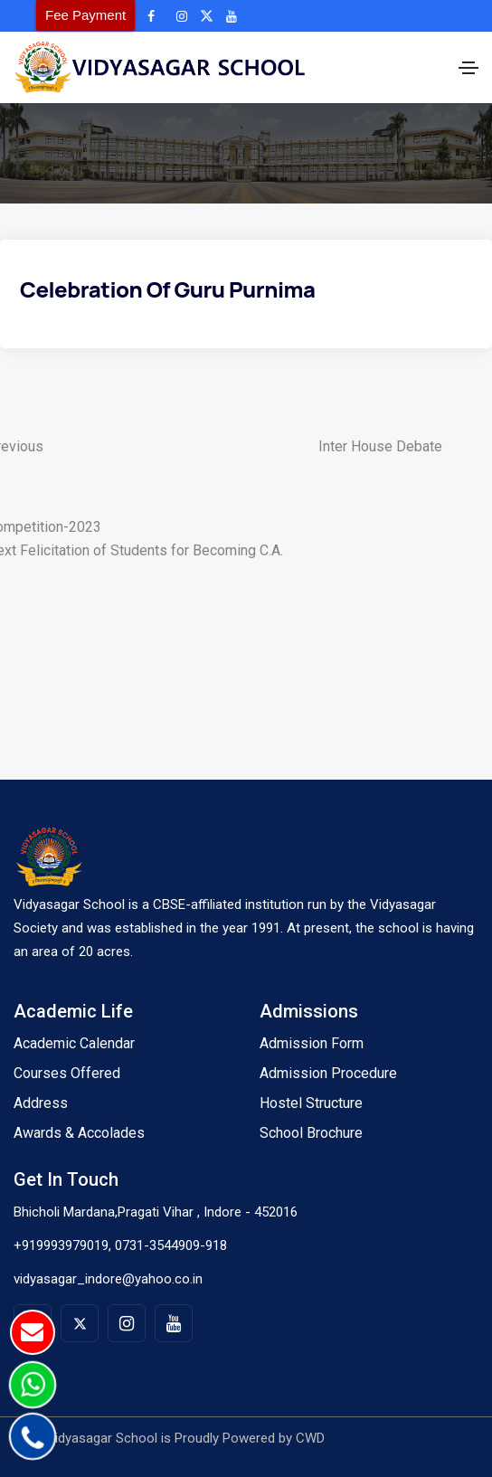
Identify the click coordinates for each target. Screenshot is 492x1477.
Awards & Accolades (79, 1132)
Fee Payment (85, 15)
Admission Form (312, 1043)
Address (41, 1103)
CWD (310, 1438)
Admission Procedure (328, 1073)
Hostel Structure (311, 1103)
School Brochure (311, 1132)
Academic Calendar (74, 1043)
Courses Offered (67, 1073)
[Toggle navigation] (468, 68)
